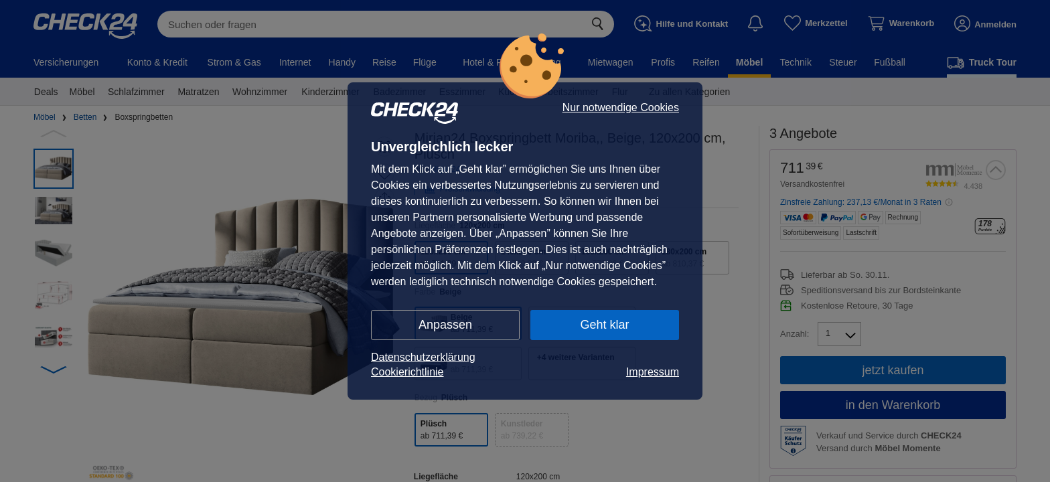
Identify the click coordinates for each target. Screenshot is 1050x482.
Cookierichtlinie (407, 372)
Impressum (652, 372)
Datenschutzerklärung (423, 357)
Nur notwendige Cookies (620, 107)
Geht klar (604, 324)
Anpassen (445, 324)
